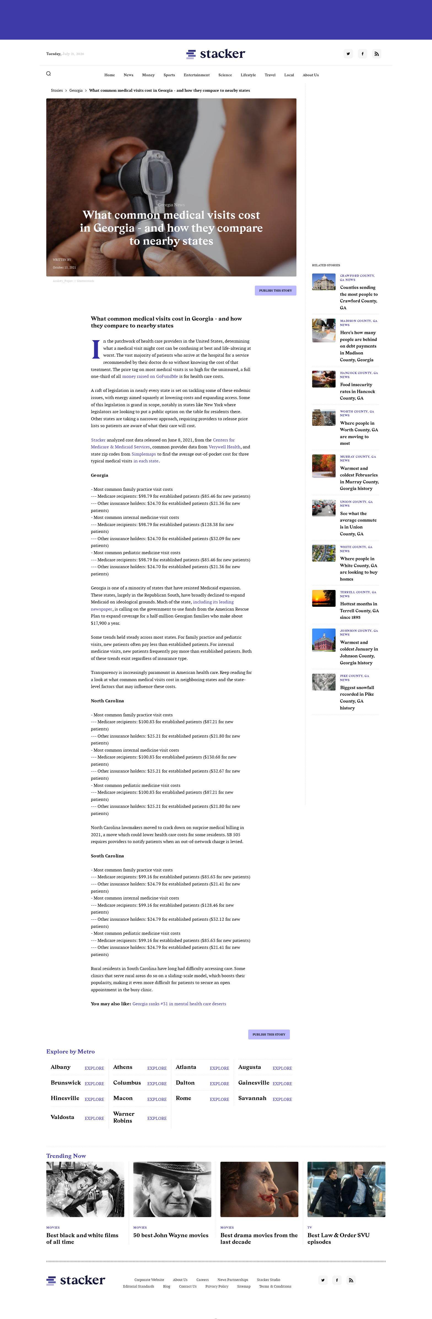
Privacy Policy (217, 1286)
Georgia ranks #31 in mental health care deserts (179, 1004)
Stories (57, 90)
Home (109, 75)
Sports (169, 75)
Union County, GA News (356, 503)
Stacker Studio (268, 1279)
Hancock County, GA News (359, 374)
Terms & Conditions (275, 1286)
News (128, 75)
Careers (202, 1279)
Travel (270, 75)
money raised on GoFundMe (150, 376)
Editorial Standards (138, 1286)
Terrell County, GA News (358, 594)
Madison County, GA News (359, 322)
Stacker (98, 440)
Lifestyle (248, 75)
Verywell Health (224, 447)
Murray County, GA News (358, 458)
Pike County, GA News (354, 677)
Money (148, 75)
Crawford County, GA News (357, 277)
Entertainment (197, 75)
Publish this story (275, 290)
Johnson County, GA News (359, 632)
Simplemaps (144, 454)
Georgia (76, 90)
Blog (166, 1286)
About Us (311, 75)
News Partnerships (233, 1279)
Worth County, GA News (357, 413)
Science (225, 75)
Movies (53, 1227)
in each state (146, 461)
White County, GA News (356, 548)
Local (289, 75)
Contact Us (188, 1286)
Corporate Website (149, 1279)
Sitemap (243, 1286)
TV (309, 1227)
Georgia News (171, 205)
